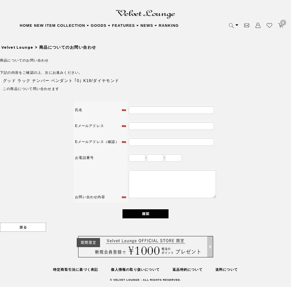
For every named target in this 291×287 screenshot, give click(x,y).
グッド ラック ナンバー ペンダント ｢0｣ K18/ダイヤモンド (61, 80)
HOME (26, 25)
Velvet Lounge (17, 47)
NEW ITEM (45, 25)
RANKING (169, 25)
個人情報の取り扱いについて (135, 270)
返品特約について (187, 270)
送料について (226, 270)
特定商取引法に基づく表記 (75, 270)
